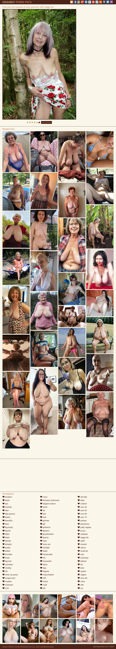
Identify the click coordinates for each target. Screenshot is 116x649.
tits (80, 565)
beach (6, 517)
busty (6, 558)
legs (43, 568)
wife (81, 585)
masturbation (47, 575)
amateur (7, 497)
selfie (81, 541)
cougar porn (8, 578)
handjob (45, 548)
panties (82, 521)
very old (82, 578)
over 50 (82, 510)
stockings (83, 558)
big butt (6, 561)
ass (5, 504)
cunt (5, 588)
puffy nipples (84, 527)
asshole (7, 507)
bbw (5, 510)
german (44, 521)
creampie (7, 585)
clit (4, 571)
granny (44, 537)
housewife (46, 561)
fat (42, 510)
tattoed (82, 561)
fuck (43, 517)
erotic (44, 507)
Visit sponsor (46, 122)
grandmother (47, 534)
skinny (82, 548)
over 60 (82, 514)
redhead (82, 534)
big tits (6, 531)
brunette (7, 554)
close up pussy (10, 575)
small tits (83, 551)
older (81, 500)
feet (43, 514)
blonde (6, 541)
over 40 (82, 507)
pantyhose (83, 524)
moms (44, 581)
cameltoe (7, 565)
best (5, 524)
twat (81, 568)
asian (6, 500)
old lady (82, 497)
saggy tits (83, 537)
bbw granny (8, 514)
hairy (43, 541)
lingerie (44, 571)
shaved (82, 544)
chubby (6, 568)
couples (7, 581)
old (42, 588)
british (6, 551)
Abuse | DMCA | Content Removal (15, 647)
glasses (44, 531)
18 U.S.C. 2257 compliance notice (41, 647)
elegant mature (48, 504)
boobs (6, 548)
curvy (43, 497)
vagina (82, 575)
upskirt (82, 571)
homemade (46, 554)
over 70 (82, 517)
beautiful (7, 521)
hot (43, 558)
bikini (6, 534)
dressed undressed (49, 500)
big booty (7, 527)
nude (43, 585)
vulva (81, 581)
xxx (80, 588)
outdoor (82, 504)
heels (43, 551)
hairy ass (45, 544)
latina (43, 565)
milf (43, 578)
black (6, 537)
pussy (81, 531)
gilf (42, 524)
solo (81, 554)
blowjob (7, 544)
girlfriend (45, 527)
